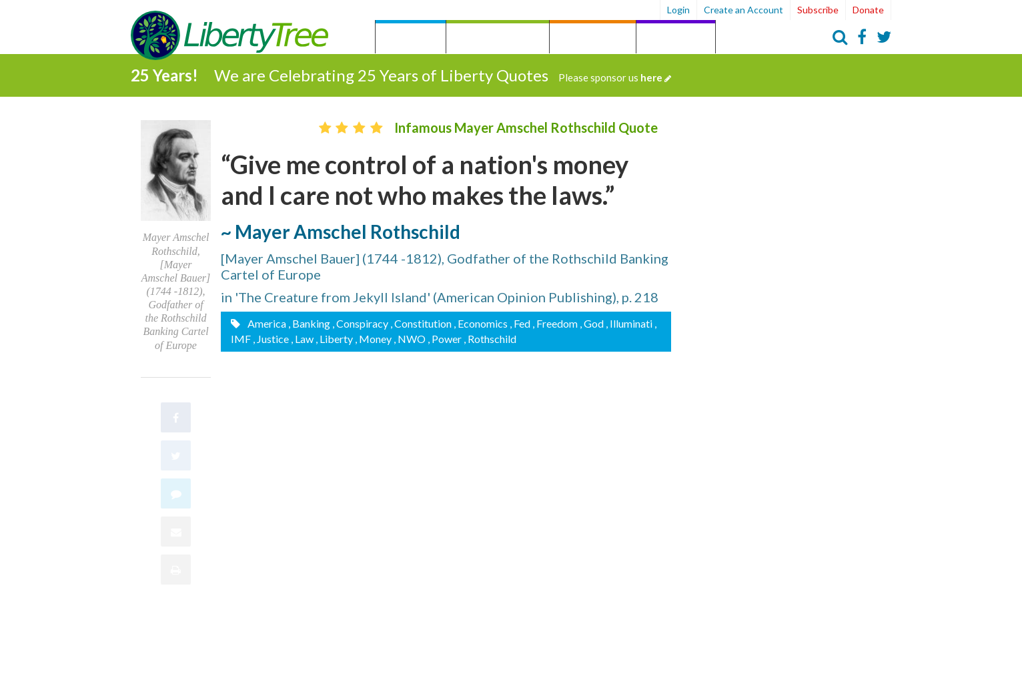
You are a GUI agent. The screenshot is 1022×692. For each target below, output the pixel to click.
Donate (868, 9)
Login (678, 9)
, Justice (271, 338)
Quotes (411, 38)
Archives (675, 38)
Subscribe (818, 9)
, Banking (309, 322)
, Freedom (555, 322)
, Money (373, 338)
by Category (497, 38)
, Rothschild (490, 338)
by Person (593, 38)
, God (592, 322)
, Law (302, 338)
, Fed (520, 322)
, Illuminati (629, 322)
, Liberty (334, 338)
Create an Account (743, 9)
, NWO (410, 338)
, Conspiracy (360, 322)
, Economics (481, 322)
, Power (445, 338)
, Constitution (421, 322)
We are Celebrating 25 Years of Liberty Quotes (442, 74)
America (265, 322)
